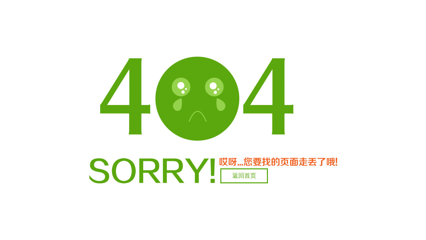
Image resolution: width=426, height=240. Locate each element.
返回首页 (244, 175)
